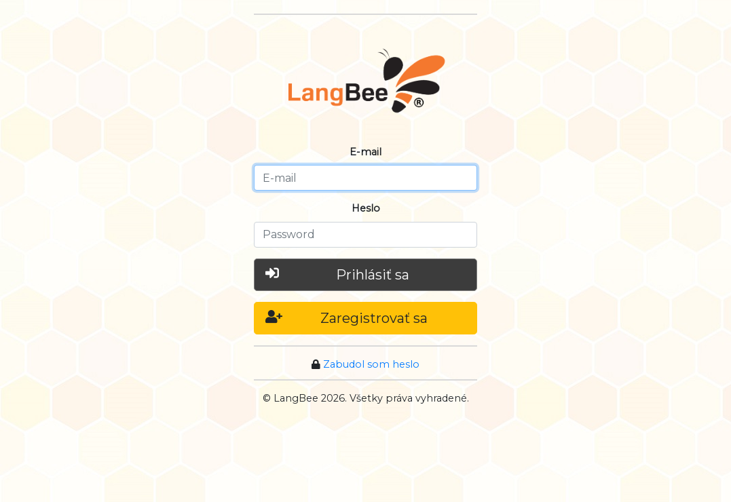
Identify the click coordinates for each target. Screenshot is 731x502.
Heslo (366, 208)
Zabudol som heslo (371, 364)
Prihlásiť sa (337, 274)
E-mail (365, 152)
